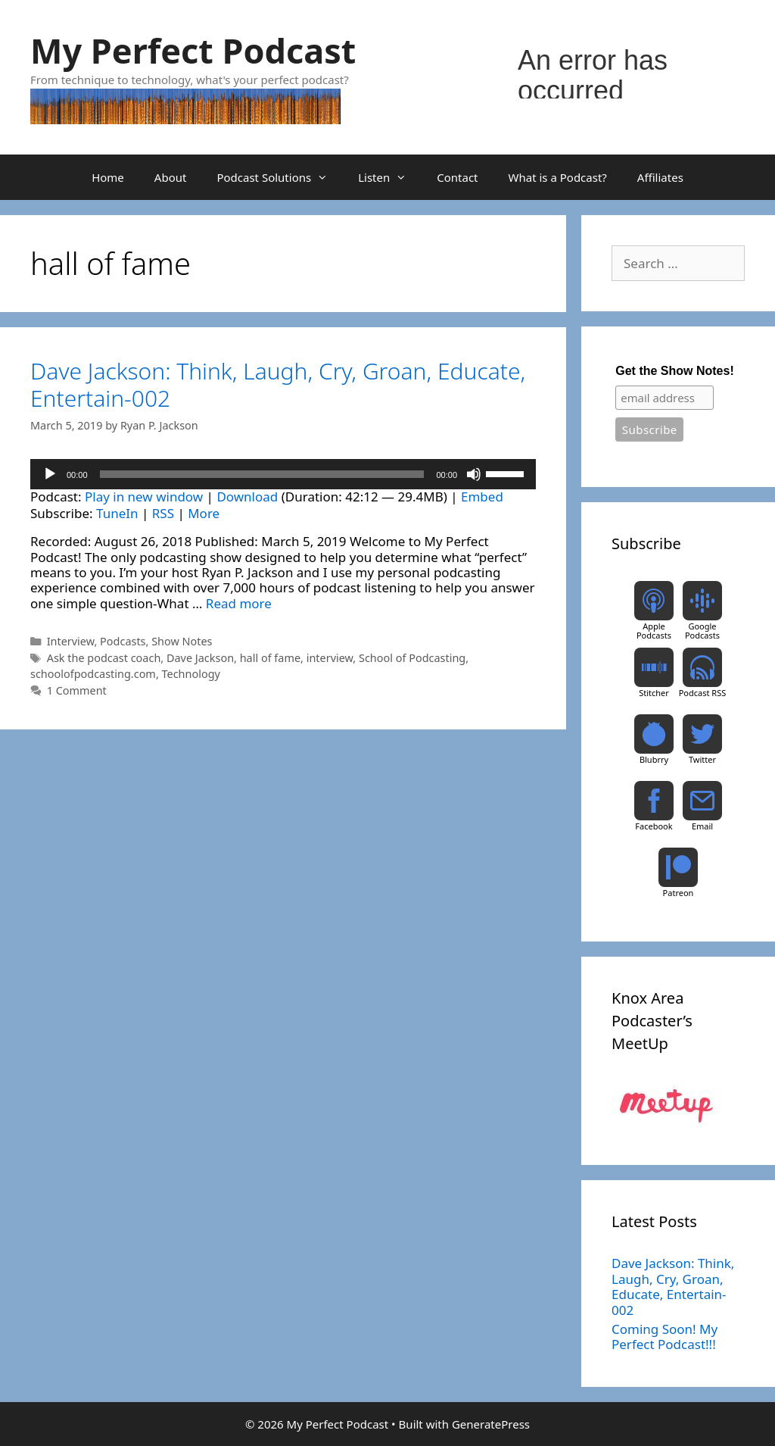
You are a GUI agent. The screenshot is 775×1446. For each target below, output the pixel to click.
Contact (457, 177)
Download (247, 496)
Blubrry (654, 759)
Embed (482, 496)
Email (702, 826)
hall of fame (270, 658)
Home (108, 177)
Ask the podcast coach (104, 658)
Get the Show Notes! (674, 370)
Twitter (702, 759)
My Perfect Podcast (193, 50)
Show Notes (181, 641)
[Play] (50, 474)
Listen (390, 177)
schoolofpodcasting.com (93, 674)
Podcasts (122, 641)
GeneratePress (491, 1424)
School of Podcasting (412, 658)
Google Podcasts (702, 630)
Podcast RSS (703, 692)
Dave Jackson (200, 658)
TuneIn (117, 513)
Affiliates (660, 177)
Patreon (678, 892)
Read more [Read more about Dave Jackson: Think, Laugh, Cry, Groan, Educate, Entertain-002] (239, 603)
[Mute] (473, 474)
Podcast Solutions (279, 177)
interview (330, 658)
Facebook (653, 826)
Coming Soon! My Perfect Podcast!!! (664, 1336)
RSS (163, 513)
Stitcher (654, 692)
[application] (283, 474)
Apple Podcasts (653, 630)
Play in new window (144, 496)
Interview (71, 641)
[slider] (262, 474)
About (170, 177)
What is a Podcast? (558, 177)
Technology (191, 674)
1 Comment (77, 690)
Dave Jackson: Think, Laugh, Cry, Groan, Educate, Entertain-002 (277, 384)
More (203, 513)
